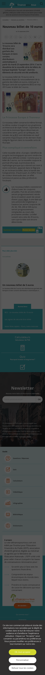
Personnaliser (22, 660)
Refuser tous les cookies (22, 668)
